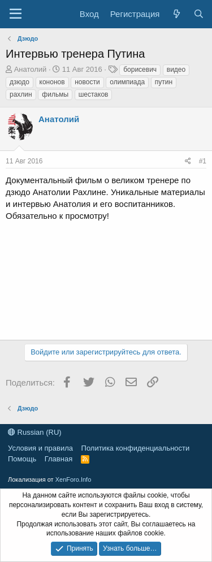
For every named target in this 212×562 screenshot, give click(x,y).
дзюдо (19, 82)
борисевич (140, 70)
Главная (58, 459)
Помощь (22, 459)
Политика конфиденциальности (135, 448)
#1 (202, 161)
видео (176, 70)
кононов (52, 82)
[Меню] (15, 14)
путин (163, 82)
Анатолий (30, 69)
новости (87, 82)
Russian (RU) (35, 432)
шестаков (94, 94)
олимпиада (127, 82)
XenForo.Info (73, 479)
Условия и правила (40, 448)
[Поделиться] (188, 161)
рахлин (21, 94)
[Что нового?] (176, 13)
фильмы (55, 94)
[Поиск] (199, 13)
